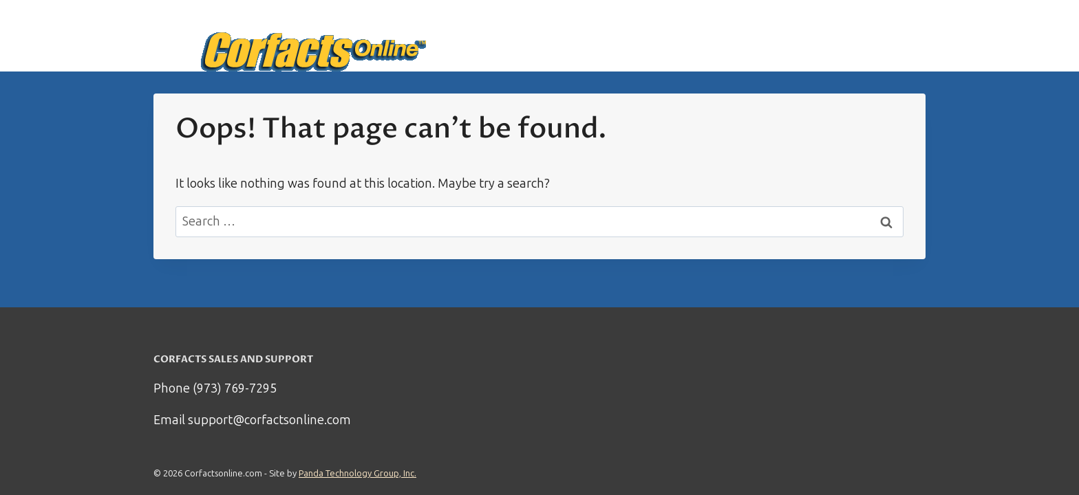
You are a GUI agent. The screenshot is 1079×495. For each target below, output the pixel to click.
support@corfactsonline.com (269, 420)
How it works (746, 36)
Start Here (667, 36)
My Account (886, 36)
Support (818, 36)
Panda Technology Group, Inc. (357, 473)
